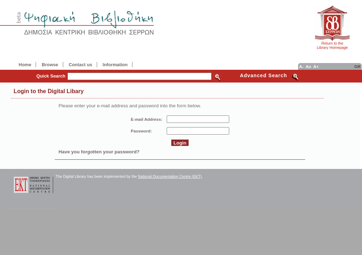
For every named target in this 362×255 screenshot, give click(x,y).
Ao (308, 66)
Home (25, 64)
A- (301, 66)
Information (115, 64)
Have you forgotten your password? (99, 151)
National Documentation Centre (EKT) (170, 176)
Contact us (80, 64)
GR (357, 66)
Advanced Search (263, 75)
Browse (50, 64)
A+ (316, 66)
